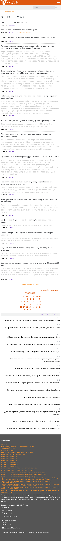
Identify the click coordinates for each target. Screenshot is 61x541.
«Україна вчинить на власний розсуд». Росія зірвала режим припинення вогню (32, 375)
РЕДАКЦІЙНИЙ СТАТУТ (8, 448)
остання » (36, 284)
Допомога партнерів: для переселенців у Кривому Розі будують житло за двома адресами (32, 413)
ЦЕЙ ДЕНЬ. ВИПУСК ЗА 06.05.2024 (14, 22)
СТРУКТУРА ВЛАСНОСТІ (8, 450)
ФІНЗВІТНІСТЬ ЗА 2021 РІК (9, 460)
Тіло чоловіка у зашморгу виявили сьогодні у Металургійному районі (28, 121)
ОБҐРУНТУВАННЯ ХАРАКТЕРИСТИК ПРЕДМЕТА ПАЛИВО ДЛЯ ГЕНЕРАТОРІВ (23, 474)
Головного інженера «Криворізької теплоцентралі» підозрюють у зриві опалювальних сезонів (35, 360)
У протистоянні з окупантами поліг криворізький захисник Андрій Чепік (34, 404)
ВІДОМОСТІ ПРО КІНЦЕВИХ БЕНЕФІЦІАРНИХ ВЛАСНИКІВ (18, 452)
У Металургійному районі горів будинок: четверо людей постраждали (35, 351)
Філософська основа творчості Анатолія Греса (19, 30)
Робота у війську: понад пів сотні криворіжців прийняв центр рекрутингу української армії (29, 97)
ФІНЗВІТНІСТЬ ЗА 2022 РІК (9, 458)
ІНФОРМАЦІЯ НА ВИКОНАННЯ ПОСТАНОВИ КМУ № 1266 (17, 446)
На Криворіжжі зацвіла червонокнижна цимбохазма (42, 397)
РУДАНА (13, 2)
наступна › (28, 284)
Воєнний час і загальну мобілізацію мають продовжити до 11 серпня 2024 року (30, 264)
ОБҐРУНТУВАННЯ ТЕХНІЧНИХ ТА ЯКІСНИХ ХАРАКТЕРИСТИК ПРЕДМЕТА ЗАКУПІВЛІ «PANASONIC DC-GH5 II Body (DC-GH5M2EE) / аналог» (30, 488)
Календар (13, 11)
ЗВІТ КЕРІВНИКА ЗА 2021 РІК (9, 462)
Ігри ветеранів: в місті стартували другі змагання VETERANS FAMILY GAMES (30, 157)
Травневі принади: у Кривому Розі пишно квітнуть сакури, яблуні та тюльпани (32, 428)
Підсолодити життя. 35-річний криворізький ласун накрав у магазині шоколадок (27, 249)
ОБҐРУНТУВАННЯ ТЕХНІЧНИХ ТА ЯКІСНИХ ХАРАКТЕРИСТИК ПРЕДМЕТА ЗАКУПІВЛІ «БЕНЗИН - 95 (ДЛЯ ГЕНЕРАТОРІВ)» (30, 491)
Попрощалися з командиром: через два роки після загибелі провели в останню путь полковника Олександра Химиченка (28, 47)
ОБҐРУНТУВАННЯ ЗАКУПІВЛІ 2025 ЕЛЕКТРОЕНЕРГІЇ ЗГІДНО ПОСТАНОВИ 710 (24, 472)
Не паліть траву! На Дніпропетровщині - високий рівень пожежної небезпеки (33, 383)
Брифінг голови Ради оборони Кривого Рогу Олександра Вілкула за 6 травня (28, 221)
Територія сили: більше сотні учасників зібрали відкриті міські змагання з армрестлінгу (30, 201)
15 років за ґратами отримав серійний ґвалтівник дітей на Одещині (36, 421)
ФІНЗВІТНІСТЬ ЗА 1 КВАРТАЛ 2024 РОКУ (13, 454)
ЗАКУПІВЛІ (4, 444)
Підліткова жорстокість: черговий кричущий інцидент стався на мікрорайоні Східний (26, 135)
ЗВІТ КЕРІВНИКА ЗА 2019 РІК (9, 466)
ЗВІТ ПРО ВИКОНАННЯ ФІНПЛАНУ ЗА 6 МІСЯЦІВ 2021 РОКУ (18, 470)
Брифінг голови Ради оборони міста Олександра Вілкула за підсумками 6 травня (32, 320)
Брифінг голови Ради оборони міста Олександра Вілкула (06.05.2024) (28, 37)
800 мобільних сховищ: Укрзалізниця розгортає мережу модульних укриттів (33, 344)
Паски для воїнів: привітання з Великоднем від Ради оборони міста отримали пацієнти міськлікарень (27, 183)
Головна (4, 11)
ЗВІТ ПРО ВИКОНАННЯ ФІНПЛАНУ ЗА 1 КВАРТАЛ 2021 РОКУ (19, 468)
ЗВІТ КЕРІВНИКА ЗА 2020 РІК (9, 464)
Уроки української (24, 32)
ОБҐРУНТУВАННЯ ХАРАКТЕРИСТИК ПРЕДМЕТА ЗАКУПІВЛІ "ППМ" (20, 476)
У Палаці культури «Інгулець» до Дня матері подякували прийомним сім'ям (33, 337)
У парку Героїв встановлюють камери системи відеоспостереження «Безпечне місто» (32, 329)
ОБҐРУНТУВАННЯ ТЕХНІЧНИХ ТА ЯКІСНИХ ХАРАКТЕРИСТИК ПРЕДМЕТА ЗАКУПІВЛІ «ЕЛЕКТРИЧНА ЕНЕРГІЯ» (26, 482)
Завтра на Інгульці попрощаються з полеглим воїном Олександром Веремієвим (27, 234)
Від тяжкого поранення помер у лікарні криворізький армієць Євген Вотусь (33, 390)
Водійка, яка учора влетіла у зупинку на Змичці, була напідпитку (37, 368)
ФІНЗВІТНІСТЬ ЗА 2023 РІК (9, 456)
